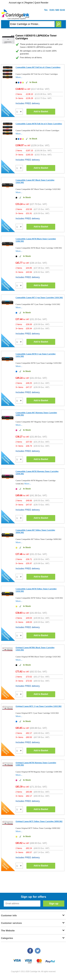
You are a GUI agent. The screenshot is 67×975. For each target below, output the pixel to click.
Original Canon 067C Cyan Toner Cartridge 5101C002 (38, 706)
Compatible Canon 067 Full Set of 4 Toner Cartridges (38, 67)
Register (29, 2)
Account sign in (16, 2)
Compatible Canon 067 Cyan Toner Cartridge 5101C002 (39, 297)
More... (19, 77)
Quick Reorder (41, 2)
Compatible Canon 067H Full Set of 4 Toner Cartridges (39, 123)
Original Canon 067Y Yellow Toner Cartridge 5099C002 (39, 821)
